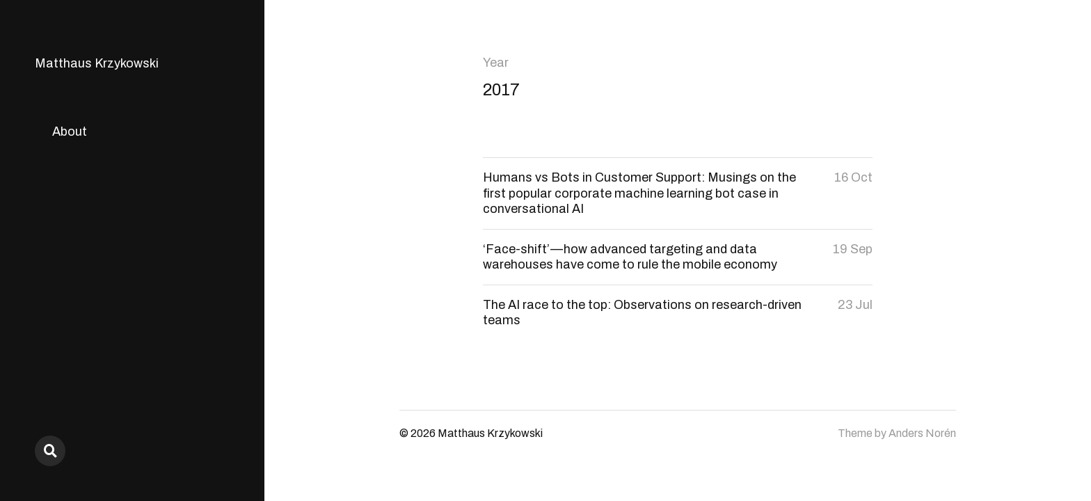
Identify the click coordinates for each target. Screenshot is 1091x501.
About (69, 131)
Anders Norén (922, 433)
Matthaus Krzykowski (97, 63)
